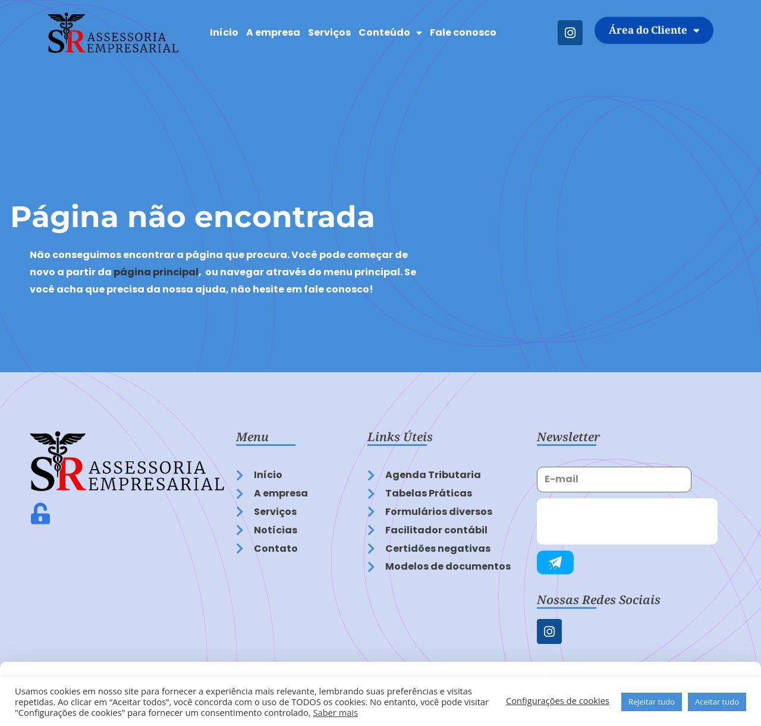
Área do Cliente (654, 24)
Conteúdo (390, 32)
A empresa (273, 32)
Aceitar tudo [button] (717, 701)
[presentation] (627, 521)
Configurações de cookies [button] (557, 700)
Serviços (329, 32)
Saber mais (335, 712)
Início (224, 32)
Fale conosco (463, 32)
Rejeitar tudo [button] (651, 701)
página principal (156, 272)
